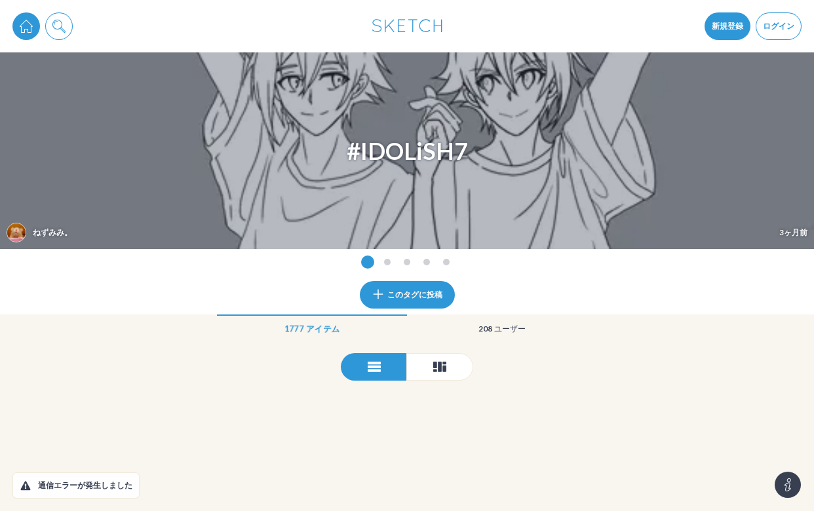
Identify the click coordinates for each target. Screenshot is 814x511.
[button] (25, 485)
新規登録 (727, 26)
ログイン (778, 26)
